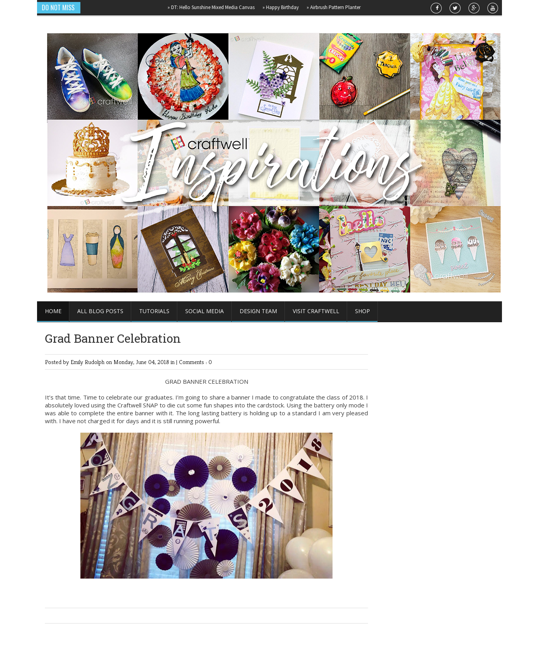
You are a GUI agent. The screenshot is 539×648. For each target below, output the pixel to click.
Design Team (258, 311)
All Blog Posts (100, 311)
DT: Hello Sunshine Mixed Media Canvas (214, 7)
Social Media (204, 311)
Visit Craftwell (316, 311)
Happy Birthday (284, 7)
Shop (362, 311)
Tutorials (154, 311)
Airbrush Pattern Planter (337, 7)
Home (53, 311)
